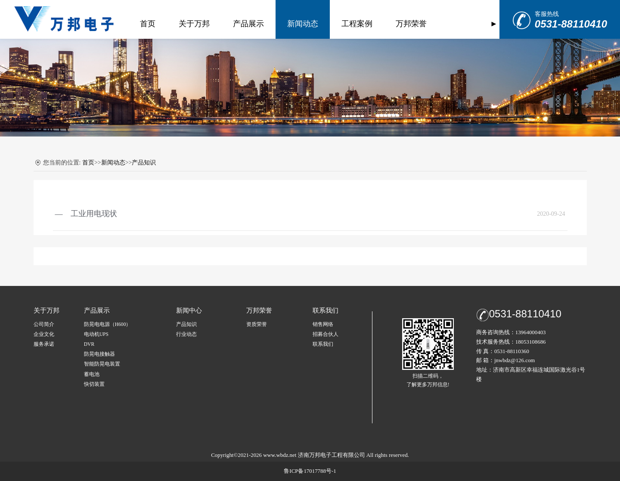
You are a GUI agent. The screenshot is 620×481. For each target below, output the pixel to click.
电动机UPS (96, 334)
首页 (138, 23)
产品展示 (238, 23)
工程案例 (347, 23)
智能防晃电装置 (102, 364)
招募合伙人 (325, 334)
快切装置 (94, 384)
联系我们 (323, 344)
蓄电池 (91, 374)
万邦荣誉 (401, 23)
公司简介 (44, 324)
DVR (89, 344)
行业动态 (186, 334)
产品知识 (144, 162)
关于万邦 (184, 23)
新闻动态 (292, 23)
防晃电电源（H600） (107, 324)
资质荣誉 (256, 324)
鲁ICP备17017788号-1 (310, 471)
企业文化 (44, 334)
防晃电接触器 (99, 354)
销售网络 (323, 324)
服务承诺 (44, 344)
